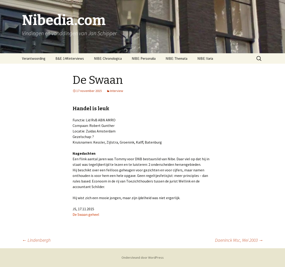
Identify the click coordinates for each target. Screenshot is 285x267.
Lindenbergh (36, 240)
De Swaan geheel (86, 214)
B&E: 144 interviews (69, 58)
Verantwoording (33, 58)
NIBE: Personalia (144, 58)
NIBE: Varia (205, 58)
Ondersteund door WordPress (143, 257)
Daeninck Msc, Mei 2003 (239, 240)
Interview (116, 91)
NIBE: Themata (176, 58)
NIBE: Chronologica (108, 58)
